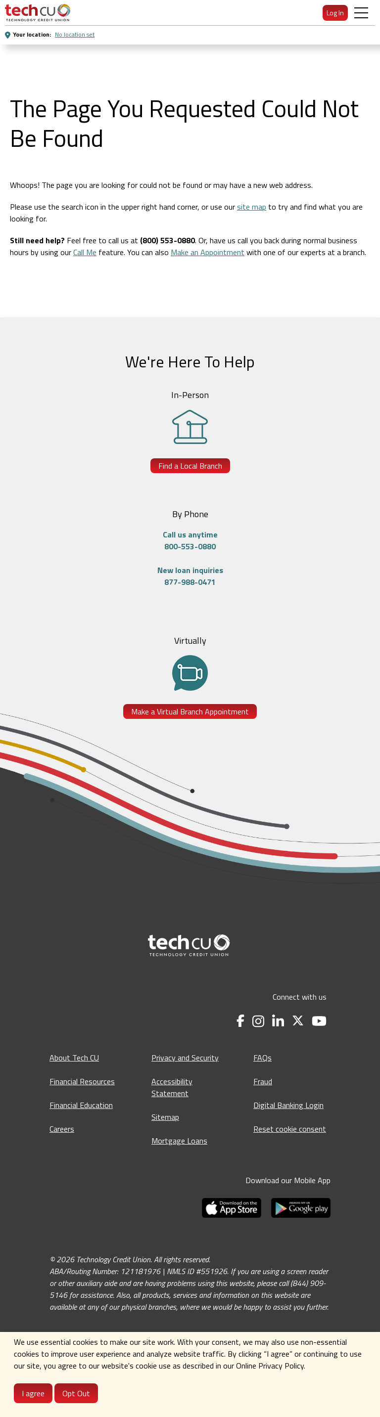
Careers (61, 1129)
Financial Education (81, 1105)
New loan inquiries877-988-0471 (190, 576)
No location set (75, 34)
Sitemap (165, 1117)
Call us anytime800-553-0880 (190, 540)
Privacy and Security (185, 1057)
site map (251, 207)
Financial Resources (82, 1081)
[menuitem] (37, 12)
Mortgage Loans (179, 1141)
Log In (335, 12)
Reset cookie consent (289, 1129)
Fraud (262, 1081)
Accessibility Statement (171, 1087)
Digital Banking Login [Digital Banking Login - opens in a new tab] (288, 1105)
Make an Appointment (207, 252)
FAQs (262, 1057)
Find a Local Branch (190, 466)
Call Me (84, 252)
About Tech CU (74, 1057)
